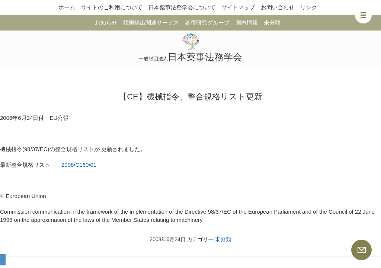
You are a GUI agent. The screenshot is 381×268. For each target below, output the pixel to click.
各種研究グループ (207, 22)
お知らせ (106, 22)
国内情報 (247, 22)
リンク (308, 7)
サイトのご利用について (112, 7)
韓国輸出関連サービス (151, 22)
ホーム (66, 7)
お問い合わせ (277, 7)
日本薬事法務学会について (181, 7)
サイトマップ (238, 7)
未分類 (272, 22)
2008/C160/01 (78, 165)
